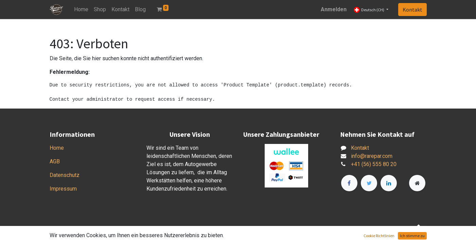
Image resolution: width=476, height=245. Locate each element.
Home (57, 148)
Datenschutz (65, 175)
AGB (55, 161)
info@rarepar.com (371, 156)
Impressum (63, 188)
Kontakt (412, 9)
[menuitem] (81, 9)
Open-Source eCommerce (396, 235)
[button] (418, 225)
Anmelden (334, 9)
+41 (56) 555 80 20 (373, 164)
